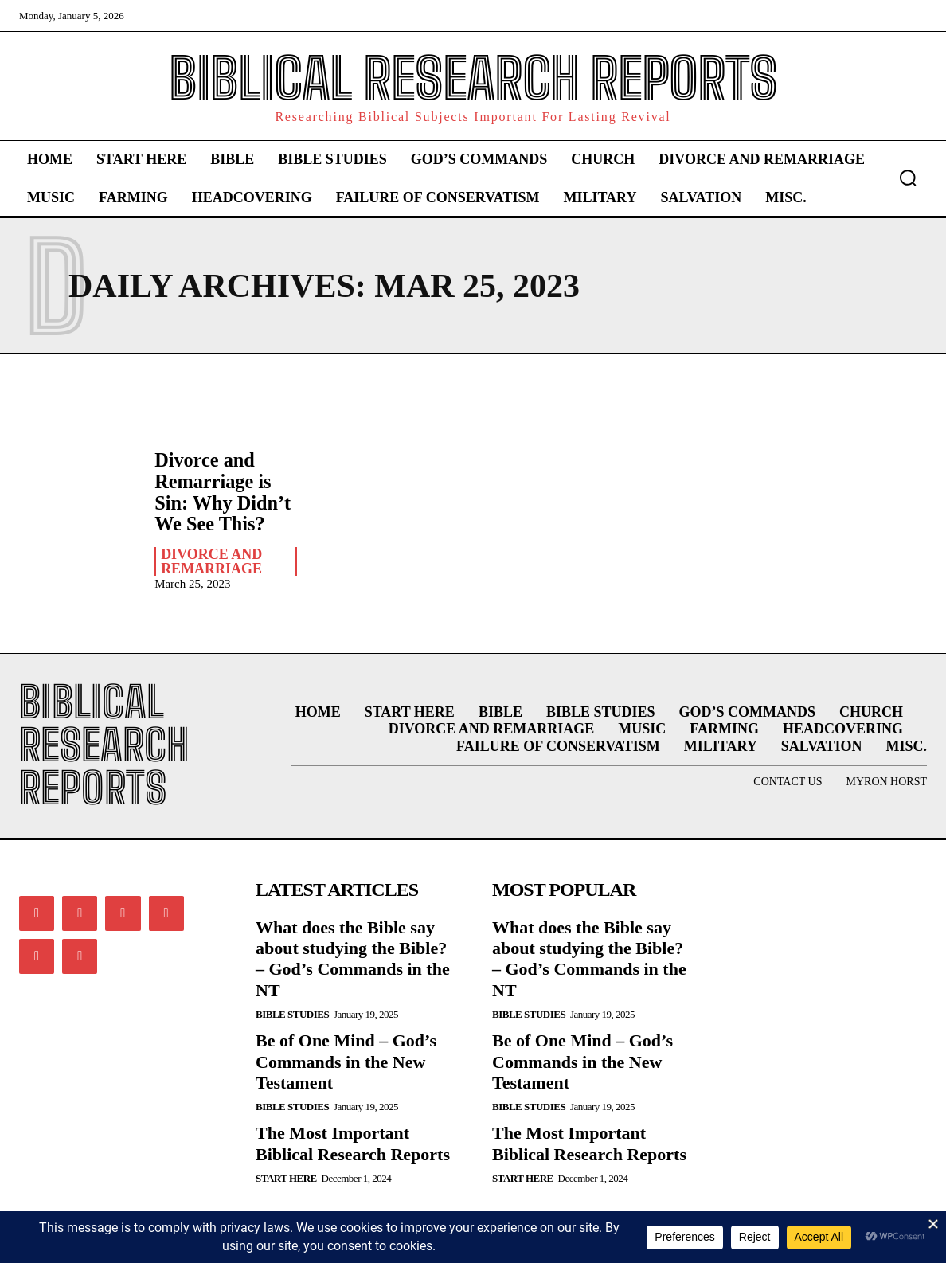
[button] (908, 177)
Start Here (286, 1177)
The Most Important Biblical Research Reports (353, 1142)
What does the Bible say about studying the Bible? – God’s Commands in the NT (353, 957)
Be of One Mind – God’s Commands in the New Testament (346, 1061)
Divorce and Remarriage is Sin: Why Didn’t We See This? (221, 492)
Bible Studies (292, 1013)
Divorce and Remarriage (211, 560)
